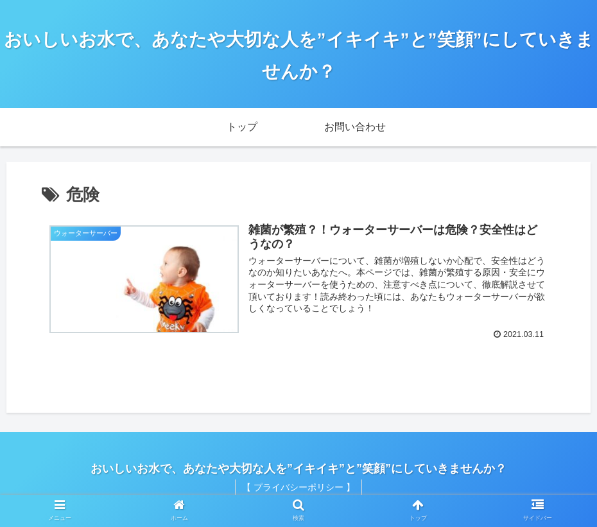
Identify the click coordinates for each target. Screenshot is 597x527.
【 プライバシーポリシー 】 (298, 487)
